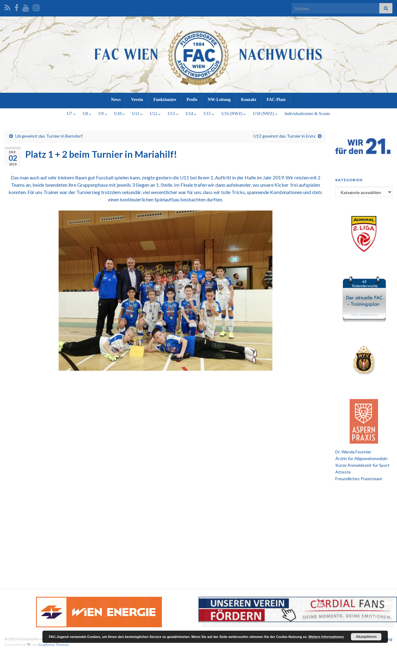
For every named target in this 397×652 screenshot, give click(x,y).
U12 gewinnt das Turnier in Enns (284, 136)
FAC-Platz (276, 99)
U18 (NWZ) (265, 113)
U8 (87, 113)
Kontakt (248, 99)
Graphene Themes (53, 644)
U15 (208, 113)
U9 (102, 113)
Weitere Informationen (326, 637)
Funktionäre (164, 99)
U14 (191, 113)
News (116, 99)
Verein (137, 99)
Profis (192, 99)
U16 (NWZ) (233, 113)
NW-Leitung (219, 99)
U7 (71, 113)
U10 (119, 113)
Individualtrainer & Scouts (307, 113)
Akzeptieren (366, 637)
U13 (173, 113)
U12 (155, 113)
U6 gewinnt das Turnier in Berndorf (48, 136)
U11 (137, 113)
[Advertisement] (198, 534)
